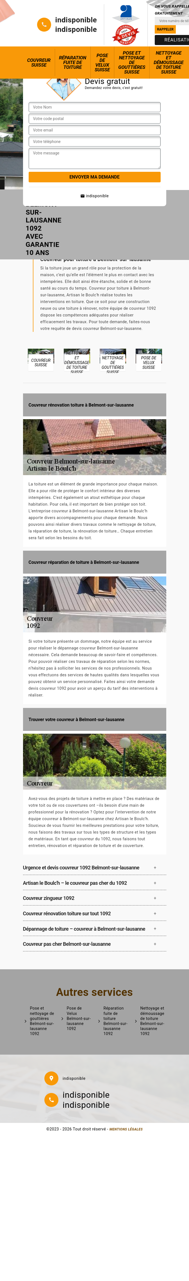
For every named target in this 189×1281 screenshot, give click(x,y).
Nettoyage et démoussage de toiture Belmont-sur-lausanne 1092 (152, 1021)
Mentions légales (126, 1129)
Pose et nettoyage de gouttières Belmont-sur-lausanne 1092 (42, 1021)
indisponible (76, 20)
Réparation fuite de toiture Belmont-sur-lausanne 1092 (116, 1021)
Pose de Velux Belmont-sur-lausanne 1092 (79, 1018)
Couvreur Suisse (39, 62)
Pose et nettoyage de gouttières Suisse (131, 62)
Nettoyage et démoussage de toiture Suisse (168, 62)
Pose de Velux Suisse (102, 62)
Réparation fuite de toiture (72, 62)
